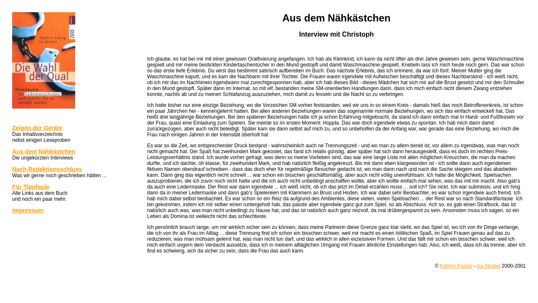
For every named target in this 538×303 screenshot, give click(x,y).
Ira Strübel (488, 266)
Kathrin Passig (456, 266)
